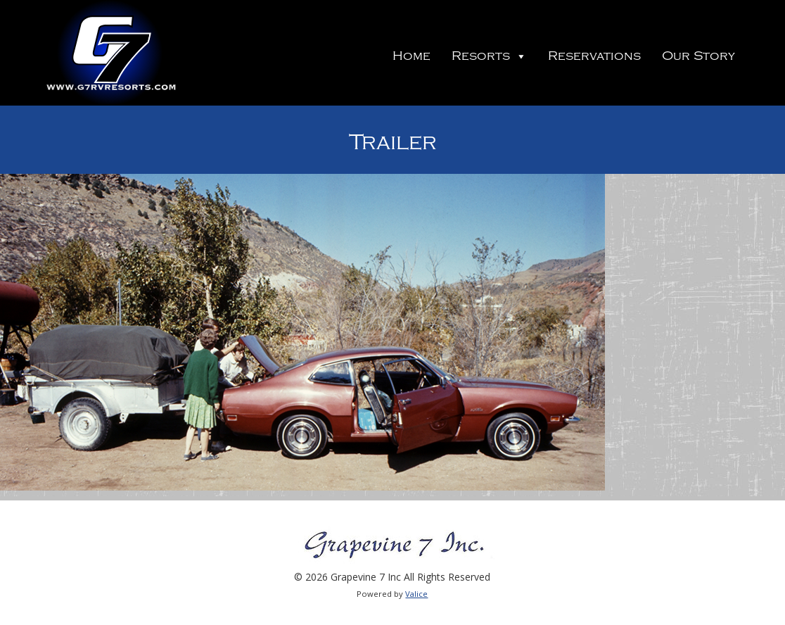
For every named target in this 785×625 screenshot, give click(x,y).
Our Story (698, 56)
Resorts (489, 56)
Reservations (594, 56)
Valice (416, 593)
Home (411, 56)
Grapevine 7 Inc (109, 53)
